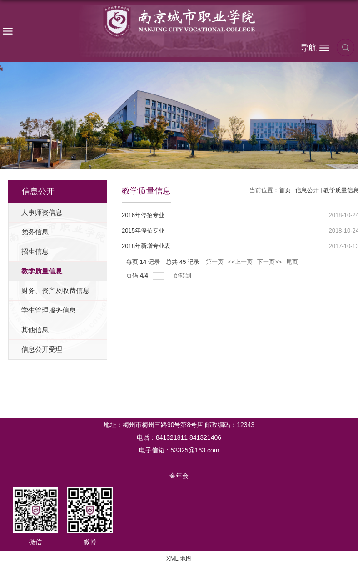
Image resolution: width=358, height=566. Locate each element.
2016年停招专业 (143, 215)
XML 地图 (179, 558)
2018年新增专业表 (146, 246)
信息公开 (307, 190)
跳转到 (183, 275)
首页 (285, 190)
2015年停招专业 (143, 230)
